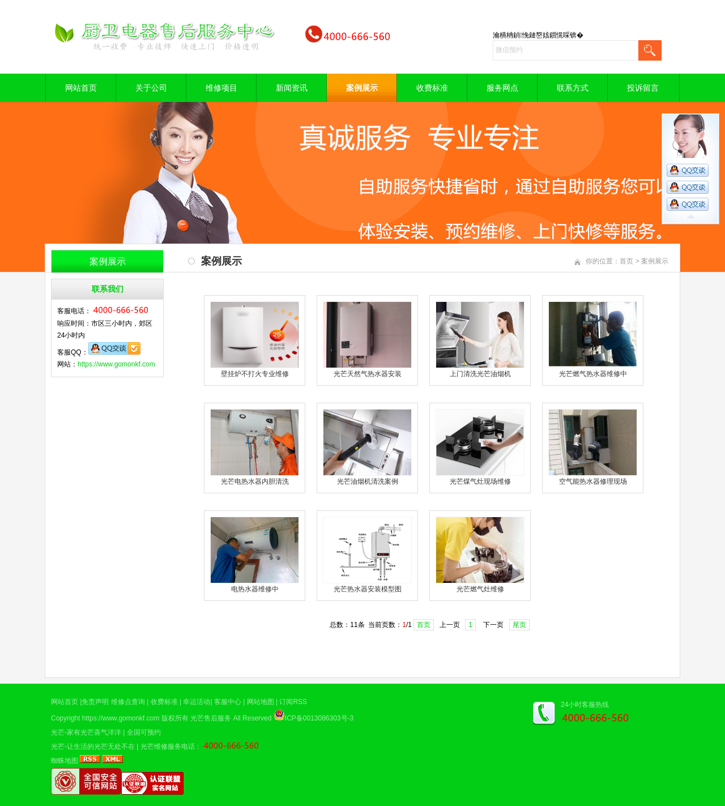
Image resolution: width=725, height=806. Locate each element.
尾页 (519, 625)
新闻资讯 (292, 87)
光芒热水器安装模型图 (368, 589)
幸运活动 (196, 702)
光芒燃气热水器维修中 (593, 374)
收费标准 (432, 87)
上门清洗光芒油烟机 (480, 374)
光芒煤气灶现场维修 (480, 481)
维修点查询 (128, 702)
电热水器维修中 (255, 589)
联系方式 (572, 87)
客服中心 (227, 702)
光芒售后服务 (210, 718)
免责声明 (95, 702)
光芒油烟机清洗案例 (367, 481)
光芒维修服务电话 (167, 746)
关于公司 (151, 87)
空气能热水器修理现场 (593, 481)
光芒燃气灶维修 (480, 589)
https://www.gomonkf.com (116, 364)
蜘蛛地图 (64, 761)
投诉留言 (643, 87)
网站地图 (260, 702)
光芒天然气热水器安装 (368, 374)
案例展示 (362, 87)
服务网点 (502, 87)
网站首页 (81, 87)
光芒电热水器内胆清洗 (255, 481)
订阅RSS (293, 702)
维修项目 (221, 87)
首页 (626, 261)
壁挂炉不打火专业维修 (255, 374)
